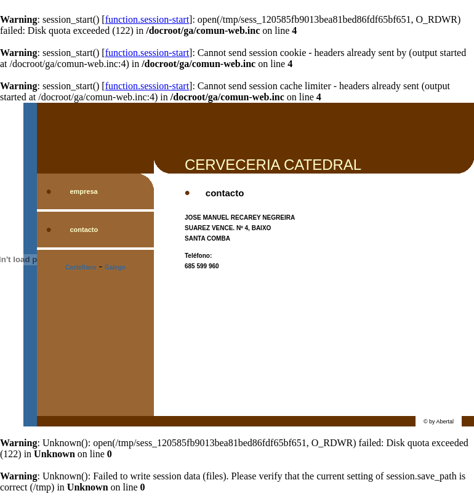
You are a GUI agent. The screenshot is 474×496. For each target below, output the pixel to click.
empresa (83, 191)
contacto (84, 229)
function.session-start (147, 19)
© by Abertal (439, 421)
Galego (115, 267)
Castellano (81, 267)
